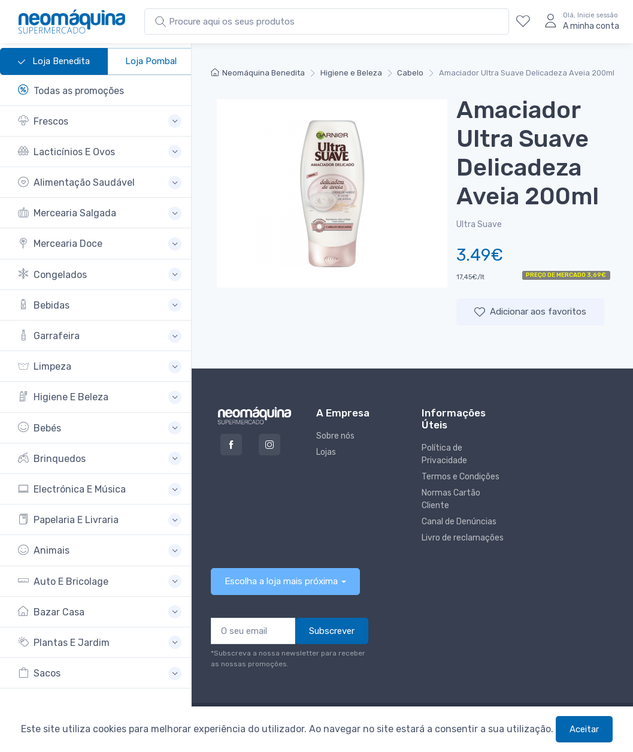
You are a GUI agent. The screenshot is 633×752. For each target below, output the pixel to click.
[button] (99, 121)
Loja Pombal (151, 61)
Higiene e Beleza (351, 72)
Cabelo (410, 72)
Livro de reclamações (463, 538)
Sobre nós (335, 436)
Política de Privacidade (444, 454)
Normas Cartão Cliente (451, 499)
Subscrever (332, 631)
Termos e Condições (460, 477)
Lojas (326, 452)
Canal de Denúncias (459, 522)
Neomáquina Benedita (258, 72)
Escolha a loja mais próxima (281, 581)
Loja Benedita (54, 62)
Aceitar (584, 729)
